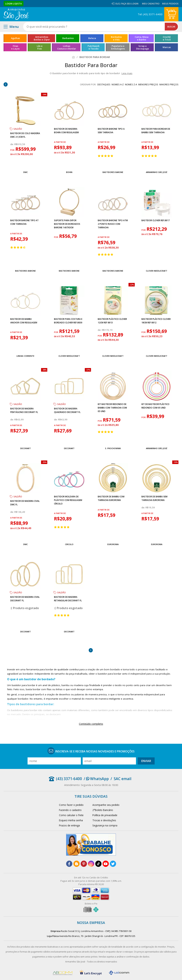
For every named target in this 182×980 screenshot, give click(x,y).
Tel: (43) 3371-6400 (150, 14)
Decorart (25, 448)
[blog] (76, 864)
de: (12, 144)
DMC (25, 172)
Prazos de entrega (69, 825)
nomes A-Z (118, 84)
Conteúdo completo (91, 723)
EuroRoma (113, 544)
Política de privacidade (104, 815)
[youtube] (106, 864)
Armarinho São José (156, 172)
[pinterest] (84, 864)
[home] (16, 14)
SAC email (122, 778)
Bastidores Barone (113, 172)
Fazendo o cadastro (70, 810)
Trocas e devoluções (104, 820)
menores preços (148, 84)
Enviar (146, 761)
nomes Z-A (131, 84)
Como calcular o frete (71, 815)
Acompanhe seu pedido (105, 805)
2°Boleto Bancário (102, 810)
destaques (103, 84)
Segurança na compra (104, 825)
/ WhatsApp (96, 778)
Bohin (69, 172)
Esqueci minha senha (71, 820)
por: (12, 150)
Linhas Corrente (25, 356)
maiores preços (168, 84)
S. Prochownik (113, 448)
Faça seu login (129, 3)
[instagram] (91, 864)
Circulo (69, 544)
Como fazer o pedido (71, 805)
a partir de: (60, 142)
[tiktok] (98, 864)
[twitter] (113, 864)
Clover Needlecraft (156, 270)
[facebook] (69, 864)
